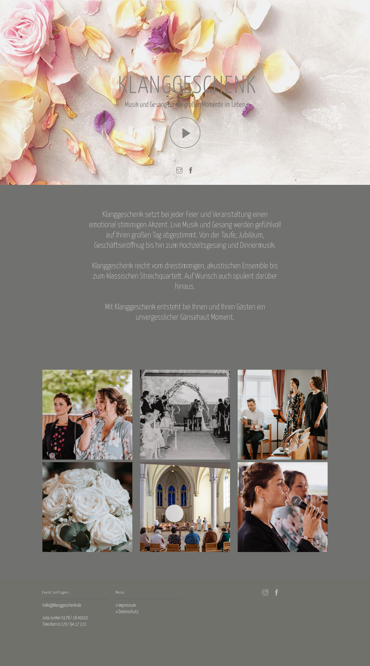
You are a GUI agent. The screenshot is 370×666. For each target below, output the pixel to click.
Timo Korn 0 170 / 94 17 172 (64, 624)
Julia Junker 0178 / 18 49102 (65, 618)
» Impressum (126, 605)
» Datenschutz (127, 612)
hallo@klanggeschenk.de (61, 605)
